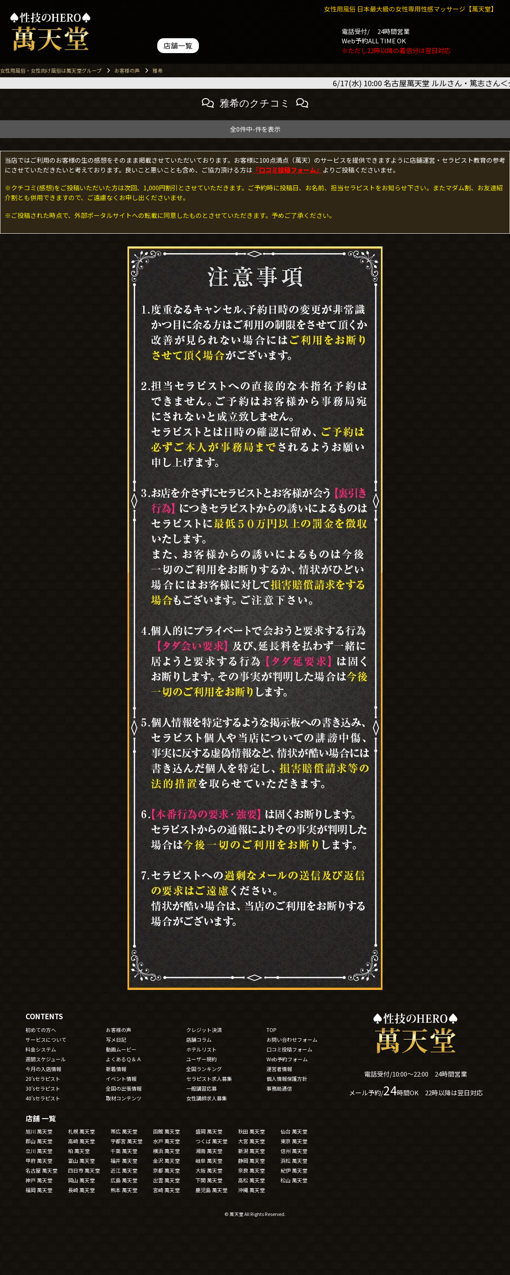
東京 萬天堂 (293, 1141)
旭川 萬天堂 (39, 1131)
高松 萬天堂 (251, 1180)
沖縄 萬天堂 (251, 1189)
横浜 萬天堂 (166, 1150)
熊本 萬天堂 (123, 1189)
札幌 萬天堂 (81, 1131)
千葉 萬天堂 (123, 1150)
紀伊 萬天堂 (293, 1170)
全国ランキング (204, 1068)
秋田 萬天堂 (251, 1131)
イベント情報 (121, 1078)
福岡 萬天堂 (39, 1189)
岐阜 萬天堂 (209, 1160)
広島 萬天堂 (123, 1180)
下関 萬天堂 (209, 1180)
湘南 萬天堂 (209, 1150)
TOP (271, 1029)
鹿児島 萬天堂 (211, 1189)
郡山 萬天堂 (39, 1141)
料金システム (41, 1049)
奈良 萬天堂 (251, 1170)
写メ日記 (116, 1039)
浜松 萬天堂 (293, 1160)
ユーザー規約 (201, 1059)
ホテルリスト (201, 1049)
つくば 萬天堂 (211, 1141)
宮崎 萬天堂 (166, 1189)
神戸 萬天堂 (39, 1180)
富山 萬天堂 (81, 1160)
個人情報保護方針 (286, 1078)
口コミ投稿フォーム (289, 1049)
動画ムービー (121, 1049)
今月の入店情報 (43, 1068)
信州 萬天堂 (293, 1150)
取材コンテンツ (124, 1098)
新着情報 (116, 1068)
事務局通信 (279, 1088)
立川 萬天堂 (39, 1150)
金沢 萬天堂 (166, 1160)
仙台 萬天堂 (293, 1131)
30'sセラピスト (43, 1088)
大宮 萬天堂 (251, 1141)
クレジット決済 (204, 1029)
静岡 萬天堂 (251, 1160)
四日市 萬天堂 (84, 1170)
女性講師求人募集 (206, 1098)
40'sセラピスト (43, 1098)
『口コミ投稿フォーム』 (287, 169)
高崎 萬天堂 (81, 1141)
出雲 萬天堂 (166, 1180)
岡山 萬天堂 (81, 1180)
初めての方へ (41, 1029)
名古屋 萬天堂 (41, 1170)
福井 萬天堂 (123, 1160)
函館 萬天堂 (166, 1131)
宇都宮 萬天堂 (126, 1141)
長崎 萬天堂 (81, 1189)
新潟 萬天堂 (251, 1150)
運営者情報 (279, 1068)
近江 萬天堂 (123, 1170)
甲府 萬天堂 (39, 1160)
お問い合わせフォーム (291, 1039)
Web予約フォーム (287, 1059)
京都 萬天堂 (166, 1170)
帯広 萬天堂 (123, 1131)
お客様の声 (118, 1029)
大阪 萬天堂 (209, 1170)
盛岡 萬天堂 (209, 1131)
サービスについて (46, 1039)
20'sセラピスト (43, 1078)
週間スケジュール (46, 1059)
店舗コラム (199, 1039)
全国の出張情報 (124, 1088)
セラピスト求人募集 (209, 1078)
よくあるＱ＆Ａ (124, 1059)
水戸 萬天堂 (166, 1141)
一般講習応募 (201, 1088)
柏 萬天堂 (79, 1150)
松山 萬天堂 (293, 1180)
